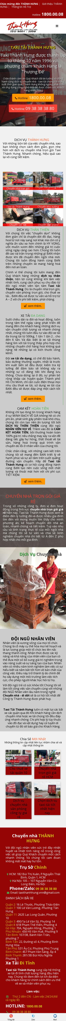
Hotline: (47, 14)
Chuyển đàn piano (48, 224)
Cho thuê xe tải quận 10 (19, 770)
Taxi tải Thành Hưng (17, 206)
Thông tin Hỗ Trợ (21, 6)
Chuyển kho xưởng (48, 206)
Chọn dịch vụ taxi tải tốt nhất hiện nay (47, 806)
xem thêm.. (33, 306)
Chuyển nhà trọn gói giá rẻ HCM (47, 772)
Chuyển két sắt (18, 224)
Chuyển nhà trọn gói (18, 188)
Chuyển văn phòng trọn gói (48, 188)
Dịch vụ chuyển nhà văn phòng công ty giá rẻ (18, 808)
